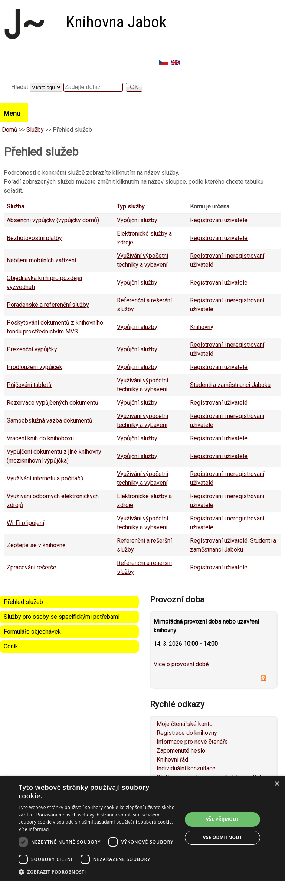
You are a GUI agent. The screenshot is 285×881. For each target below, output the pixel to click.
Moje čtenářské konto (185, 723)
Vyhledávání (31, 73)
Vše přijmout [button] (222, 819)
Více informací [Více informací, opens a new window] (34, 829)
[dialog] (142, 828)
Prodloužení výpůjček (34, 367)
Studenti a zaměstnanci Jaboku (230, 384)
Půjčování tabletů (29, 384)
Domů (9, 129)
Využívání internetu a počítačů (45, 478)
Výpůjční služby (137, 220)
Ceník (11, 646)
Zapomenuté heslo (181, 750)
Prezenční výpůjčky (32, 349)
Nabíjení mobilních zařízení (41, 260)
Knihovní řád (172, 759)
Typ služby (131, 206)
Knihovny (201, 327)
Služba (15, 206)
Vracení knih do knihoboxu (40, 438)
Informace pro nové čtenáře (192, 741)
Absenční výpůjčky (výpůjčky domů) (53, 220)
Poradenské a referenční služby (48, 304)
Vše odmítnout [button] (222, 837)
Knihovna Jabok (116, 22)
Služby (35, 129)
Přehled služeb (23, 601)
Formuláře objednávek (32, 631)
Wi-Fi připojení (25, 522)
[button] (98, 871)
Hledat (20, 87)
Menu (12, 113)
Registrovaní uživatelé (219, 220)
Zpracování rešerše (31, 567)
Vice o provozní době (181, 664)
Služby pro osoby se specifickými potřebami (61, 616)
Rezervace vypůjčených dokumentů (52, 402)
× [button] (276, 784)
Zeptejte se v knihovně (36, 545)
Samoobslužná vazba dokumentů (49, 420)
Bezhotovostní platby (34, 237)
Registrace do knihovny (187, 732)
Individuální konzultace (186, 768)
